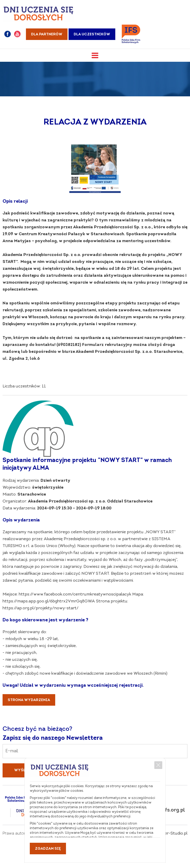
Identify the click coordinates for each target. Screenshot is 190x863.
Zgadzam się (48, 849)
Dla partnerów (46, 34)
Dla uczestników (92, 34)
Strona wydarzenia (29, 700)
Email (95, 747)
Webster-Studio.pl (169, 833)
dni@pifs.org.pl (166, 810)
